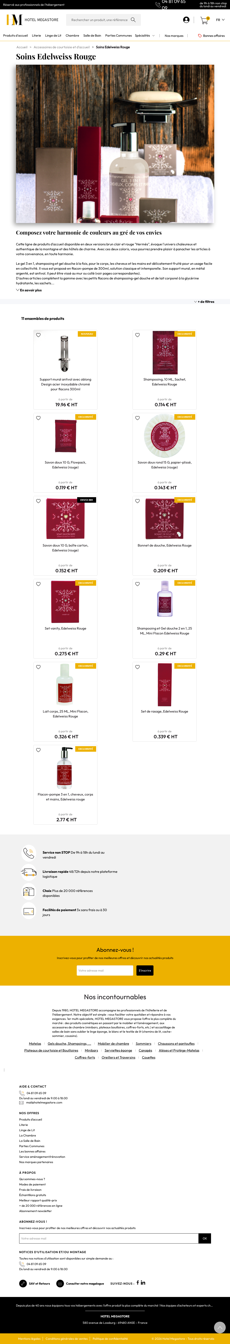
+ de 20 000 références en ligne (40, 1206)
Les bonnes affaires (32, 1151)
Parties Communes (31, 1146)
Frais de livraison (30, 1190)
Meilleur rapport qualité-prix (38, 1200)
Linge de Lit (27, 1130)
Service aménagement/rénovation (42, 1157)
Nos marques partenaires (36, 1162)
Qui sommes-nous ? (32, 1179)
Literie (23, 1125)
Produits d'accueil (30, 1119)
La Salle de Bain (29, 1141)
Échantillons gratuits (32, 1195)
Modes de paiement (32, 1184)
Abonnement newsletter (35, 1211)
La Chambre (27, 1135)
